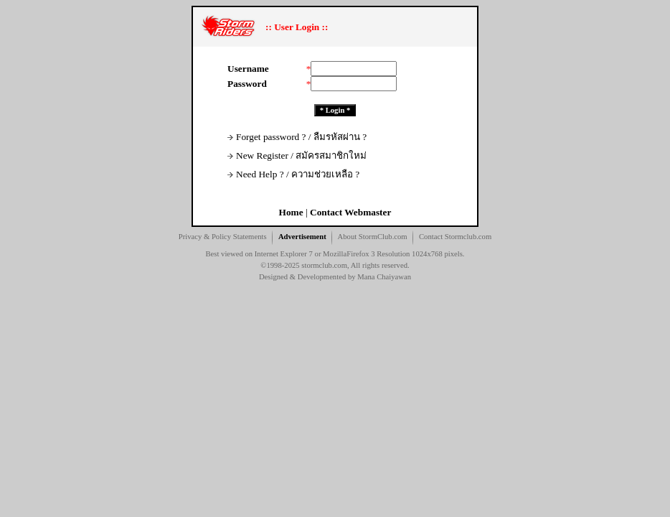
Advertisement (302, 237)
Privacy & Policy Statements (223, 237)
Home (291, 212)
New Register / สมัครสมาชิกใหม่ (297, 155)
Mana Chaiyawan (384, 277)
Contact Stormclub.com (455, 237)
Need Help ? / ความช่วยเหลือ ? (293, 174)
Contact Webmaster (350, 212)
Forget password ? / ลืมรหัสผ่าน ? (297, 136)
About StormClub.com (372, 237)
